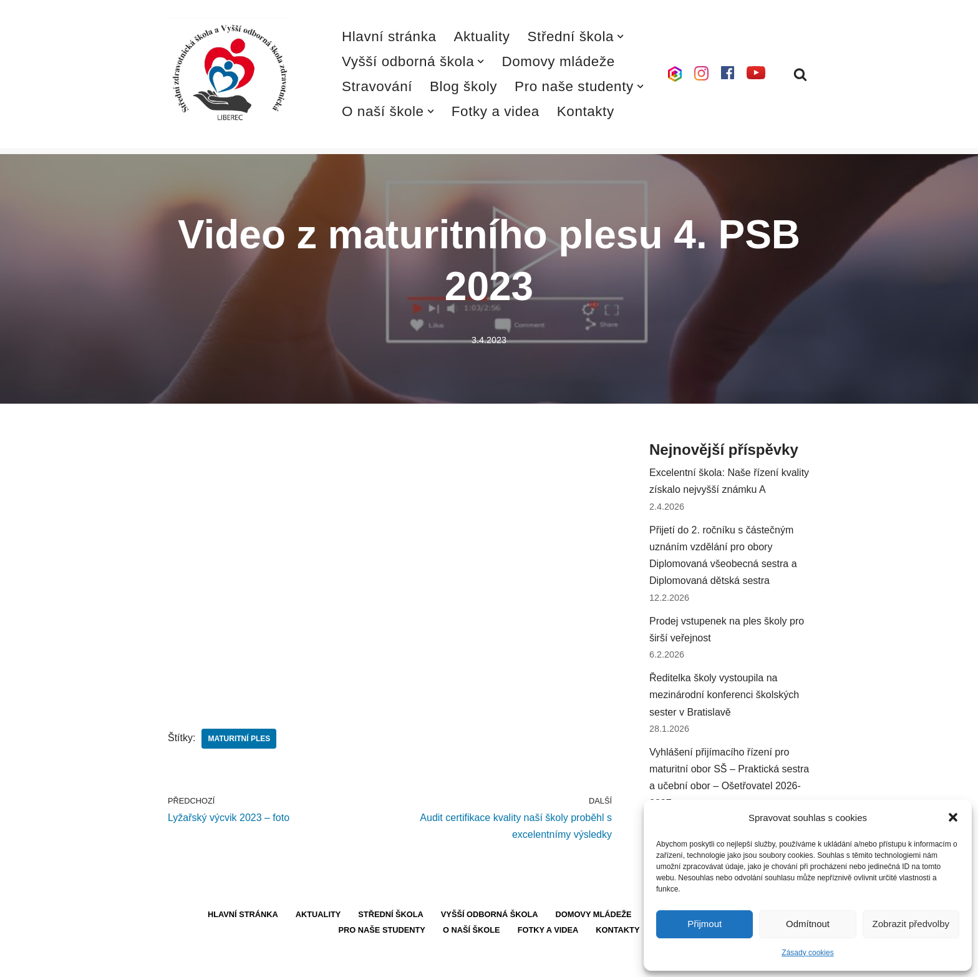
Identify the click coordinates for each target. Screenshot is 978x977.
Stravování (377, 86)
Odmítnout (808, 923)
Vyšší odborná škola (489, 914)
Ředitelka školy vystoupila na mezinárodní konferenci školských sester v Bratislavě (724, 695)
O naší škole (471, 930)
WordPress (260, 961)
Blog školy (463, 86)
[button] (953, 817)
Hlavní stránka (389, 36)
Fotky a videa (496, 111)
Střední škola (391, 914)
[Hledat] (800, 74)
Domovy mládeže (557, 61)
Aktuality (482, 36)
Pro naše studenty (382, 930)
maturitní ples (239, 738)
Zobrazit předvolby (911, 923)
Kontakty (585, 111)
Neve (179, 961)
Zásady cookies (807, 952)
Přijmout (704, 923)
